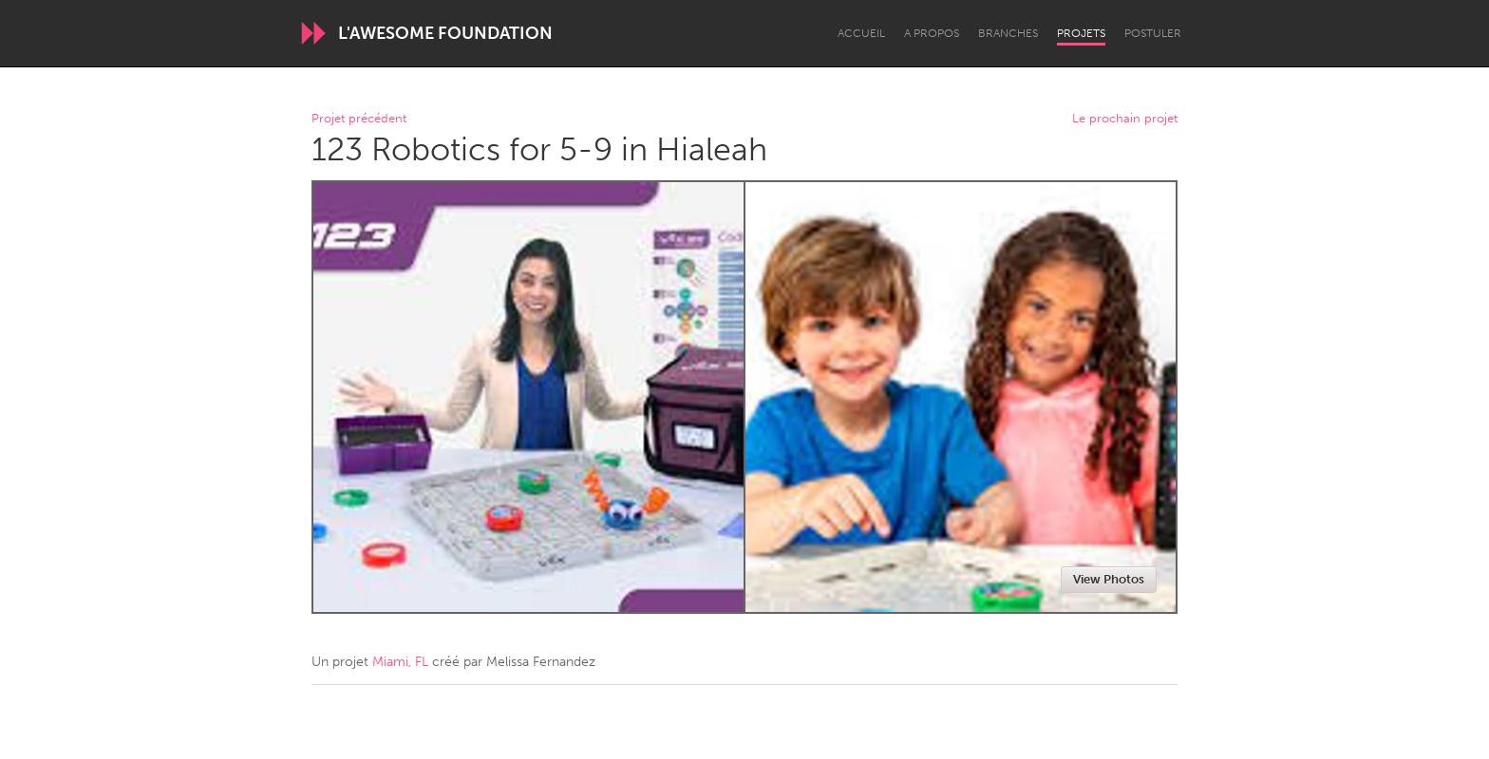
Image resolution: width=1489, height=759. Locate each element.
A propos (931, 33)
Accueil (861, 33)
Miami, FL (400, 662)
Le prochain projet (1125, 119)
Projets (1081, 33)
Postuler (1152, 33)
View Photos (1108, 579)
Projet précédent (358, 119)
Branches (1008, 33)
